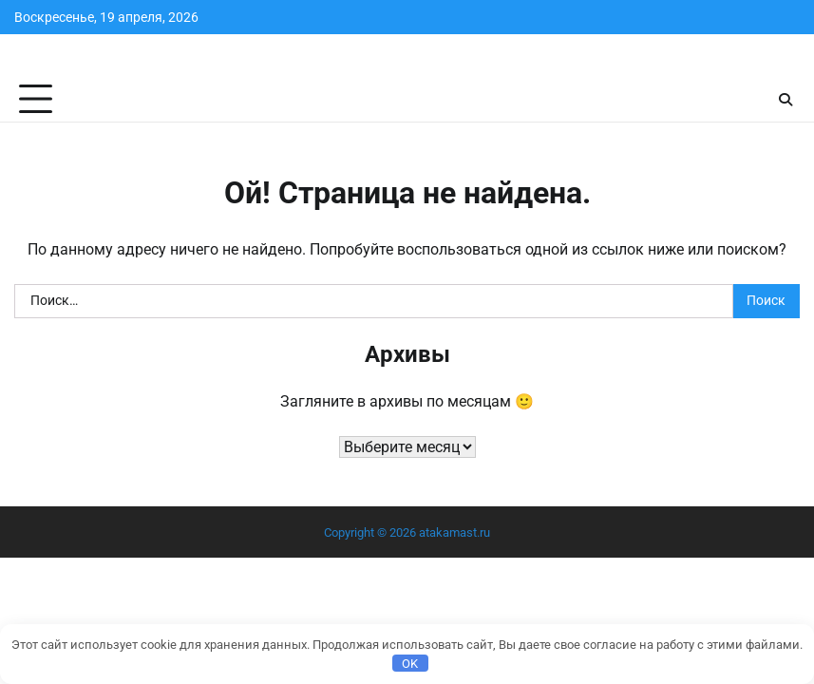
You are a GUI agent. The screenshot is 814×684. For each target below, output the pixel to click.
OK (410, 663)
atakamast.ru (454, 532)
